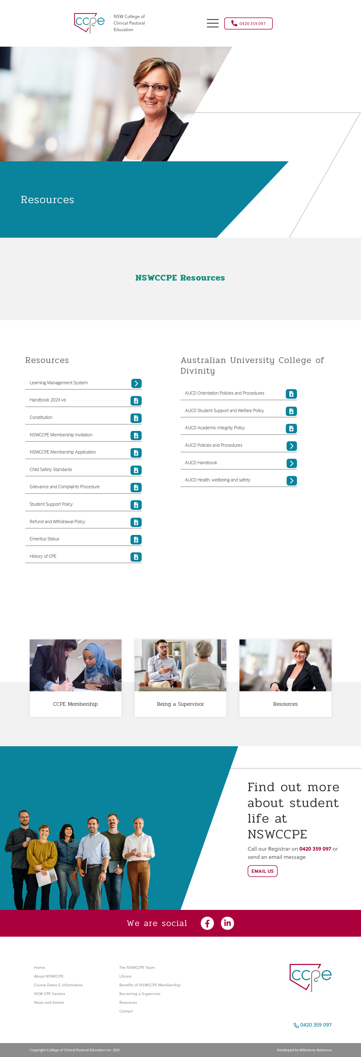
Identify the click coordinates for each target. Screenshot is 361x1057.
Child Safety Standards (86, 470)
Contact (126, 1011)
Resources (128, 1002)
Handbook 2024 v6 (86, 401)
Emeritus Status (86, 539)
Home (39, 967)
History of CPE (86, 557)
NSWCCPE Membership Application (86, 453)
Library (125, 976)
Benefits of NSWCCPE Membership (150, 985)
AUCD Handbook (241, 463)
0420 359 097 (248, 23)
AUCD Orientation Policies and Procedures (241, 394)
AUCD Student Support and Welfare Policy (241, 411)
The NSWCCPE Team (137, 967)
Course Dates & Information (58, 985)
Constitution (86, 418)
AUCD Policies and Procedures (241, 446)
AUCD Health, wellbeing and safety (241, 481)
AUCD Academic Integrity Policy (241, 428)
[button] (213, 22)
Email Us (262, 871)
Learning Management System (86, 383)
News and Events (49, 1002)
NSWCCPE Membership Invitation (86, 435)
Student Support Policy (86, 505)
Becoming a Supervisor (139, 993)
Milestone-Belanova (315, 1049)
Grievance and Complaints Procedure (86, 487)
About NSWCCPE (48, 976)
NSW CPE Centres (49, 993)
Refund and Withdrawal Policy (86, 522)
